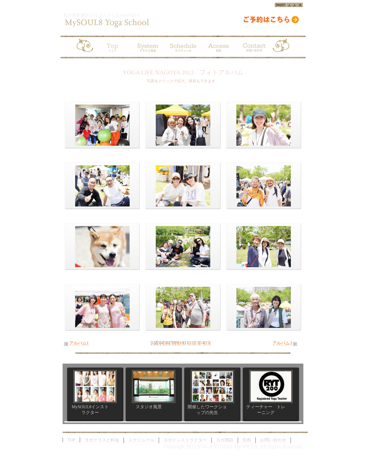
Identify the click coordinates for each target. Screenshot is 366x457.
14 (202, 342)
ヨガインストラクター (185, 440)
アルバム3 (285, 343)
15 (207, 342)
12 (192, 342)
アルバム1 (76, 343)
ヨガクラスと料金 (101, 440)
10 (181, 342)
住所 (246, 440)
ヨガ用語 (224, 440)
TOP (71, 439)
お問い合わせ (273, 440)
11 (186, 342)
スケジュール (141, 440)
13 (197, 342)
